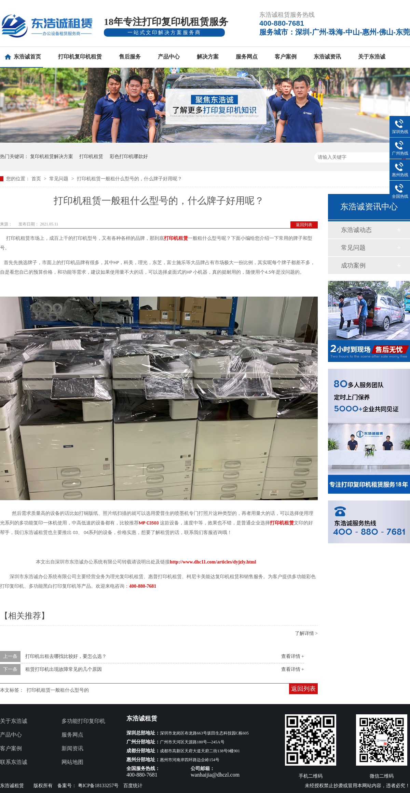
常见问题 (59, 178)
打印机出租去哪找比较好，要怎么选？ (66, 656)
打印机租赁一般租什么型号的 (58, 690)
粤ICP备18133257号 (98, 785)
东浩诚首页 (27, 57)
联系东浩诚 (13, 762)
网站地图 (72, 762)
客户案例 (286, 57)
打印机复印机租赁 (80, 57)
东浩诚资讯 (327, 57)
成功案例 (353, 265)
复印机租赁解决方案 (51, 156)
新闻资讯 (72, 748)
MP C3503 (149, 523)
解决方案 (208, 57)
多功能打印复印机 (83, 721)
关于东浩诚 (371, 57)
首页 (36, 178)
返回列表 (304, 224)
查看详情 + (292, 656)
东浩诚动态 (356, 229)
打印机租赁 (91, 156)
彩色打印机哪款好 (129, 156)
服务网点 (247, 57)
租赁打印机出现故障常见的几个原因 (63, 669)
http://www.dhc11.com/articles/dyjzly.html (213, 561)
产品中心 (169, 57)
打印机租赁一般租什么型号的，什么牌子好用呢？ (129, 178)
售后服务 (130, 57)
